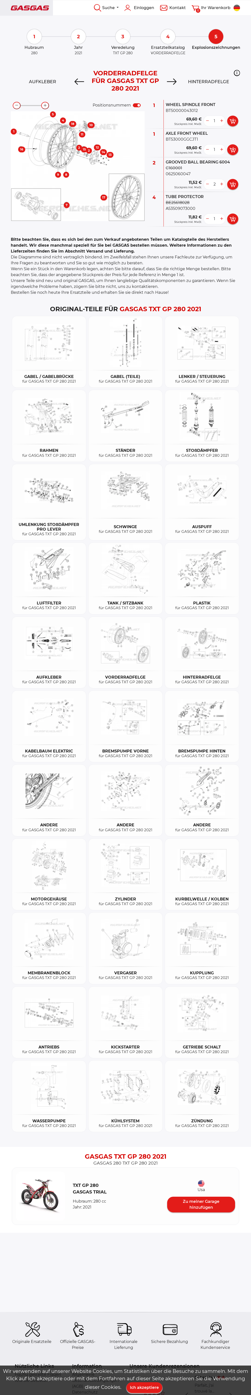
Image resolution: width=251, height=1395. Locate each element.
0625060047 (178, 174)
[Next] (172, 81)
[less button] (207, 121)
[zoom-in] (45, 105)
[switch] (137, 105)
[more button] (221, 121)
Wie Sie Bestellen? (33, 1380)
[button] (237, 72)
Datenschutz (85, 1392)
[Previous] (79, 81)
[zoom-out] (17, 105)
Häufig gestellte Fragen (38, 1374)
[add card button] (232, 121)
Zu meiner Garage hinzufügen (201, 1204)
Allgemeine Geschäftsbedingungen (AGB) (95, 1380)
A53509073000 (180, 208)
